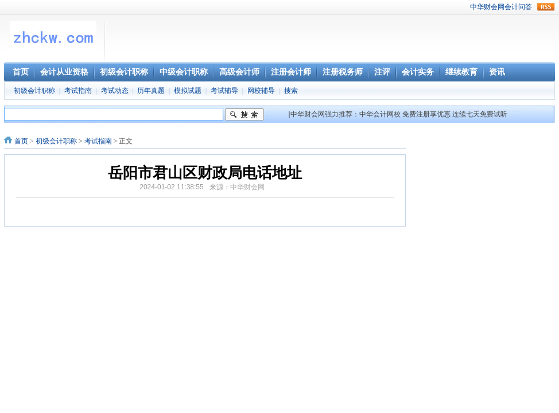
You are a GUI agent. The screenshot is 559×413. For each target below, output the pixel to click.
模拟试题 (187, 91)
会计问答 (518, 7)
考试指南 (78, 91)
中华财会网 (487, 7)
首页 (21, 141)
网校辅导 (261, 91)
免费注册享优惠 (426, 114)
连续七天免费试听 (479, 114)
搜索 (291, 91)
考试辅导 (224, 91)
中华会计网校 (380, 114)
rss (546, 7)
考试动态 (115, 91)
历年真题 (151, 91)
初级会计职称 (34, 91)
